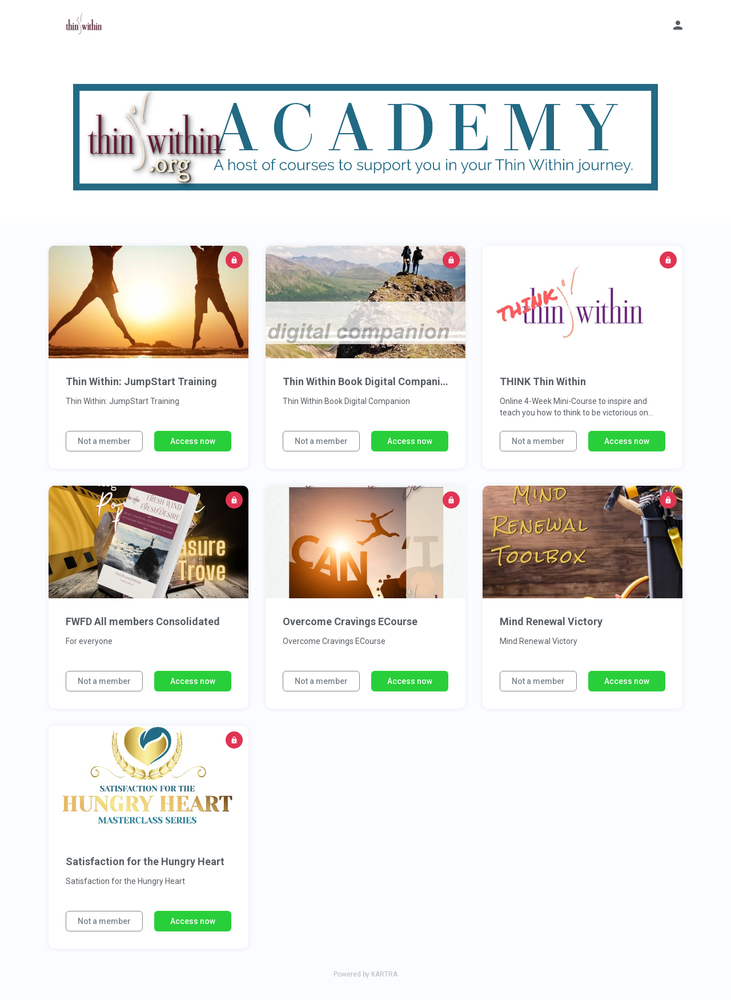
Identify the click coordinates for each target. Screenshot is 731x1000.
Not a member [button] (104, 441)
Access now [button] (192, 441)
